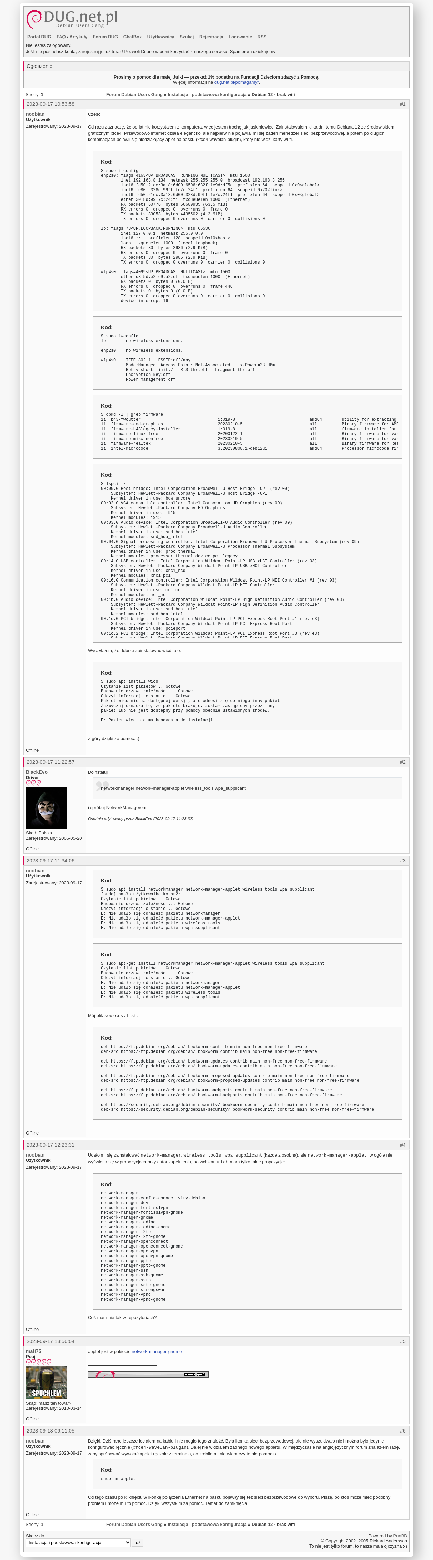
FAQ (61, 36)
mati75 (33, 1351)
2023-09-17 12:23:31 (50, 1145)
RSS (262, 36)
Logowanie (240, 36)
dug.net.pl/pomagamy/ (236, 82)
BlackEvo (37, 772)
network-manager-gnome (157, 1351)
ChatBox (132, 36)
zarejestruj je (91, 51)
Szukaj (187, 36)
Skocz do (84, 1540)
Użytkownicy (160, 36)
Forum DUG (105, 36)
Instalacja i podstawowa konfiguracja (207, 94)
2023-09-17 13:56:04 (50, 1341)
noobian (35, 114)
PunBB (400, 1535)
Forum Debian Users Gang (134, 94)
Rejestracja (211, 36)
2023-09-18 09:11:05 (50, 1431)
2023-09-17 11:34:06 (50, 860)
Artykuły (79, 36)
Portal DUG (39, 36)
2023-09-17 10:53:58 (50, 104)
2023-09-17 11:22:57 (50, 762)
